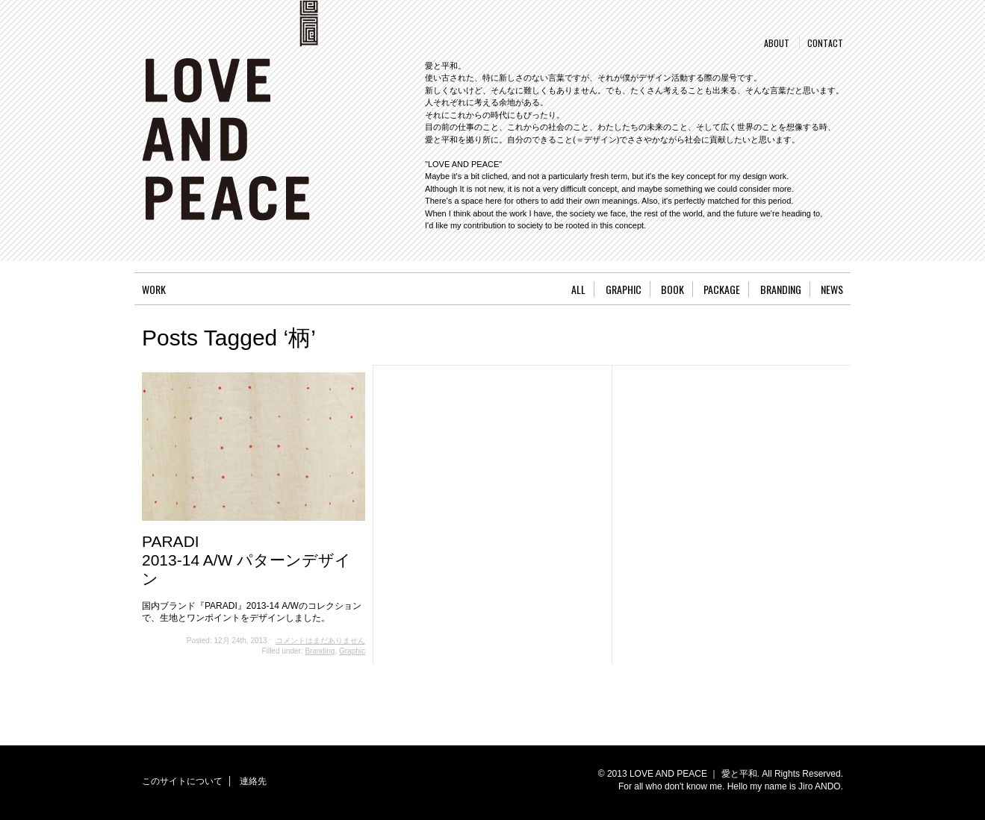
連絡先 (253, 781)
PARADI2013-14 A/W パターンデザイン (246, 560)
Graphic (352, 651)
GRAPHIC (623, 289)
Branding (320, 651)
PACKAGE (721, 289)
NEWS (832, 289)
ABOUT (776, 43)
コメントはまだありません (320, 640)
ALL (578, 289)
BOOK (672, 289)
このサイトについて (182, 781)
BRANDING (780, 289)
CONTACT (825, 43)
